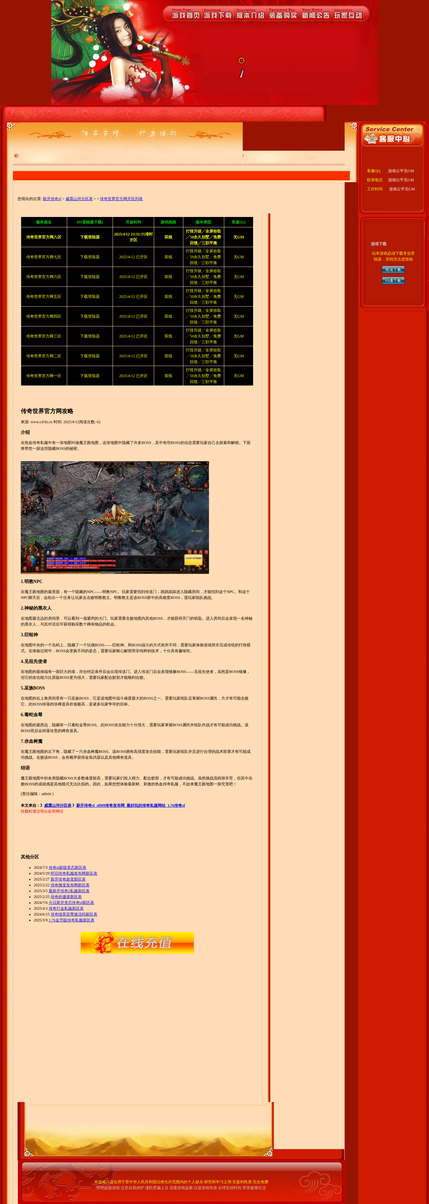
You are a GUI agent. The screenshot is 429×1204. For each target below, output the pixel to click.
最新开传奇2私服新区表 (69, 891)
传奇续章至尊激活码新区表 (74, 914)
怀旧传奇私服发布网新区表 (74, 873)
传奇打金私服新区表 (66, 908)
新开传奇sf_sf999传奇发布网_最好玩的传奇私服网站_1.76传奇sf (130, 805)
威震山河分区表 (79, 198)
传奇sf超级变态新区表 (68, 867)
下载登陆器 (90, 257)
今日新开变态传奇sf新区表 (71, 902)
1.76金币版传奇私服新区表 (71, 920)
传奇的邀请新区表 (66, 896)
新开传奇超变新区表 (68, 879)
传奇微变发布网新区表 (70, 885)
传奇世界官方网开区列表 (121, 198)
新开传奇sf (52, 198)
